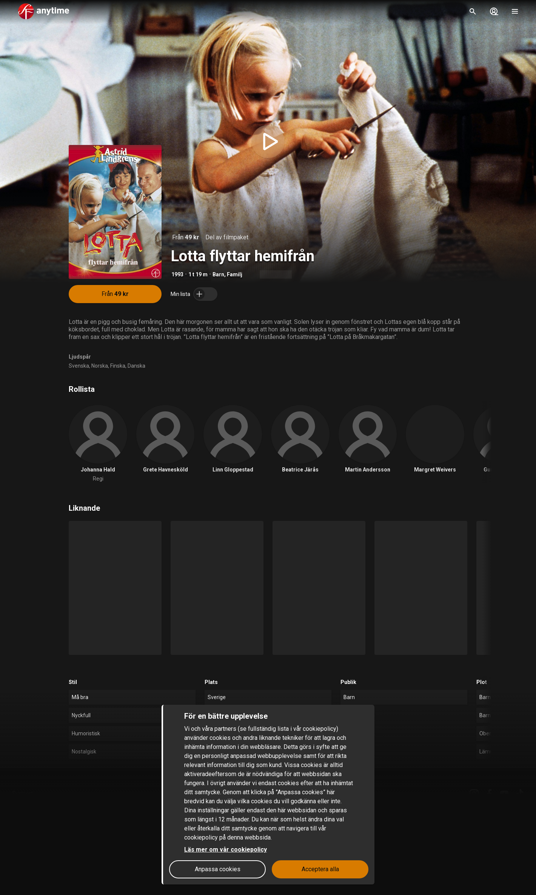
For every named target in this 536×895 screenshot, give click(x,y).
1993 (177, 274)
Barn (218, 274)
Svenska (79, 366)
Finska (117, 366)
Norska (99, 366)
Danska (136, 366)
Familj (234, 274)
